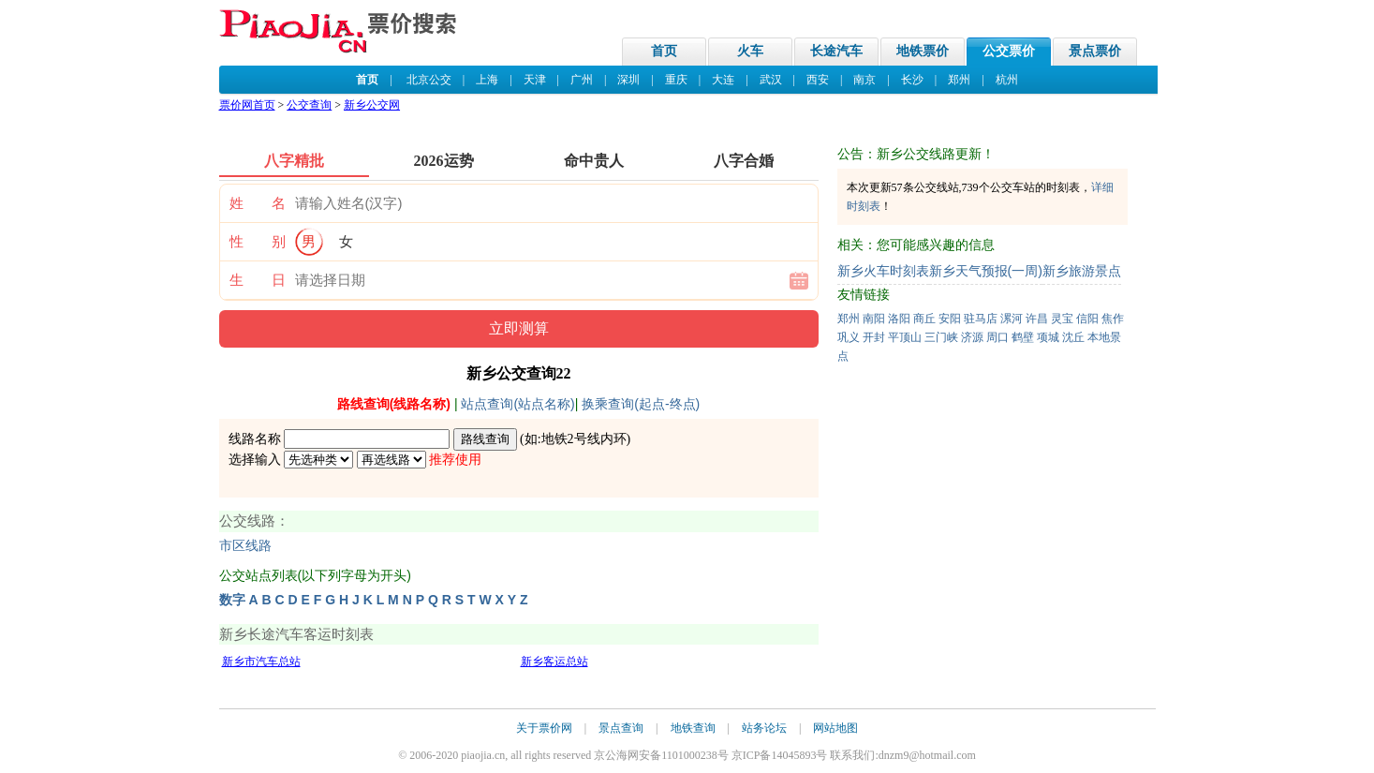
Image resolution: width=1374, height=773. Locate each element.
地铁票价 (922, 51)
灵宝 (1062, 318)
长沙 (912, 79)
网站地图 (835, 728)
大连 (723, 79)
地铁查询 (693, 728)
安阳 (949, 318)
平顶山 (905, 337)
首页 (664, 51)
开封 (874, 337)
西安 (817, 79)
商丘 (924, 318)
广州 (581, 79)
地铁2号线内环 (584, 439)
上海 (487, 79)
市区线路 (245, 546)
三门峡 (941, 337)
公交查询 (309, 104)
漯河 (1011, 318)
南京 (864, 79)
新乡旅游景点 (1081, 270)
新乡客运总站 (554, 661)
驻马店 (980, 318)
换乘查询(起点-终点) (641, 403)
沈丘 (1073, 337)
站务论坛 (764, 728)
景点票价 (1095, 51)
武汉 (771, 79)
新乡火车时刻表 (883, 270)
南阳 (874, 318)
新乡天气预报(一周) (985, 270)
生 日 (257, 280)
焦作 (1112, 318)
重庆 (676, 79)
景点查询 (620, 728)
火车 (750, 51)
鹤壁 (1023, 337)
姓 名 (257, 203)
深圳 (628, 79)
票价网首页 (247, 104)
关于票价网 (544, 728)
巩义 (848, 337)
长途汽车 (836, 51)
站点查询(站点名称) (517, 403)
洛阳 (899, 318)
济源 (972, 337)
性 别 (257, 241)
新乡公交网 (372, 104)
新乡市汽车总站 (261, 661)
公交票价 (1008, 51)
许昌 (1037, 318)
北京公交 (428, 79)
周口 (997, 337)
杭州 (1007, 79)
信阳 (1087, 318)
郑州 (959, 79)
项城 (1048, 337)
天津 (535, 79)
